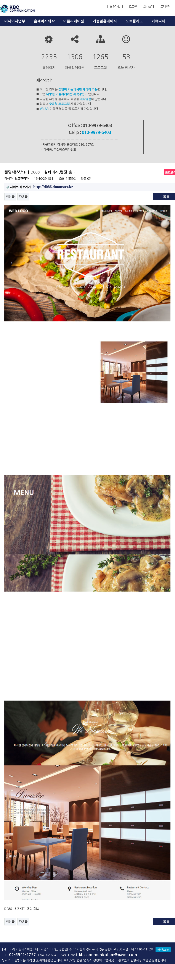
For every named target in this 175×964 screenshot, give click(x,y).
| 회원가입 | (114, 6)
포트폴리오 (134, 21)
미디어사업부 (14, 21)
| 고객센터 (164, 6)
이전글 (10, 196)
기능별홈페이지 (105, 21)
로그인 (132, 6)
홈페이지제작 (44, 21)
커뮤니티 (158, 21)
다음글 (23, 196)
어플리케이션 (73, 21)
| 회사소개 (147, 6)
